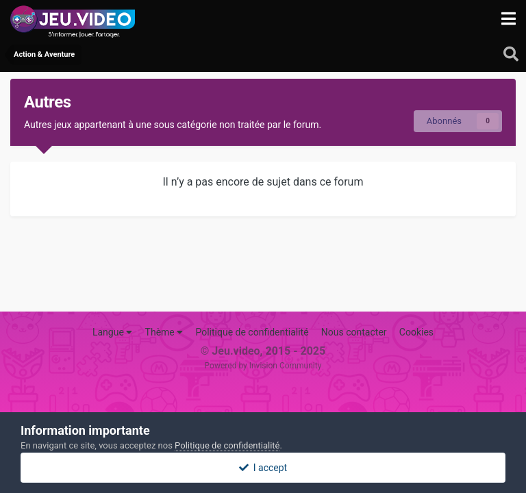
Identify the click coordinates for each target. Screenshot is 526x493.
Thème (164, 332)
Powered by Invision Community (263, 365)
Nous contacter (354, 332)
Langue (112, 332)
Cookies (416, 332)
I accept (263, 467)
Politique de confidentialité (251, 332)
